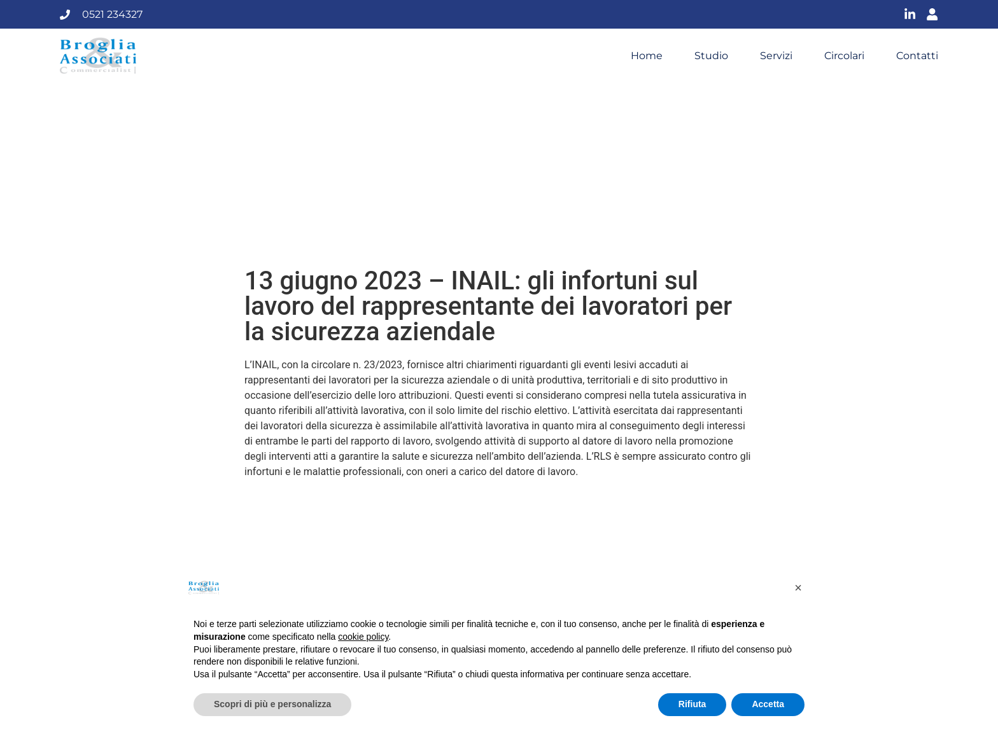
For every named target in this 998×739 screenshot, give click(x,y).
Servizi (776, 56)
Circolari (844, 56)
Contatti (917, 56)
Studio (711, 56)
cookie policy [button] (363, 637)
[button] (798, 587)
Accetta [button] (768, 704)
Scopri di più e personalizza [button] (272, 704)
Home (647, 56)
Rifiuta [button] (692, 704)
